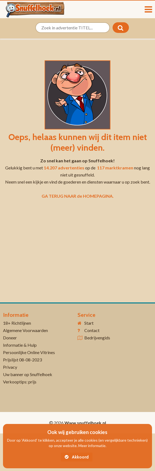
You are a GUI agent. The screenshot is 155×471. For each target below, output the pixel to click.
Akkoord (77, 457)
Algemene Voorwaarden (25, 330)
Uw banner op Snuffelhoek (27, 374)
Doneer (10, 337)
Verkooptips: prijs (19, 381)
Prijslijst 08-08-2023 (22, 359)
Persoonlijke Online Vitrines (29, 352)
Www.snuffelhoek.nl (85, 422)
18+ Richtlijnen (17, 323)
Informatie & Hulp (20, 345)
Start (89, 323)
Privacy (10, 367)
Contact (92, 330)
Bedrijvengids (97, 337)
